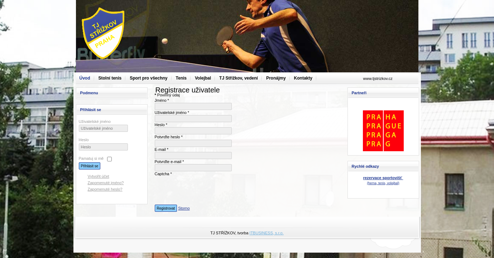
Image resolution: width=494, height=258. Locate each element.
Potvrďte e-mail (169, 161)
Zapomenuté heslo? (105, 189)
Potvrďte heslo (169, 137)
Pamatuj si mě (91, 158)
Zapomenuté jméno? (106, 183)
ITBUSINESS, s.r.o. (266, 233)
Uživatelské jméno (95, 121)
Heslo (84, 140)
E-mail (162, 149)
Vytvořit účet (98, 176)
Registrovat (166, 208)
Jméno (162, 100)
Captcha (163, 174)
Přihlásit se (90, 166)
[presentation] (209, 191)
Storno (184, 208)
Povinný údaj (167, 95)
